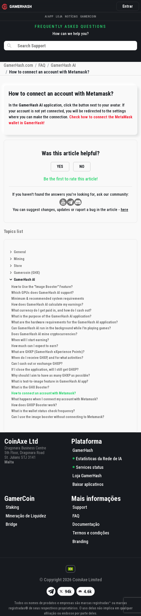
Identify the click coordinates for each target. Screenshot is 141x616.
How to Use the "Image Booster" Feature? (41, 287)
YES (60, 166)
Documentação (86, 524)
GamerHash (82, 450)
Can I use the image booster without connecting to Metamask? (57, 417)
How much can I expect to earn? (34, 346)
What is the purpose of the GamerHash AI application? (51, 316)
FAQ (75, 515)
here (124, 209)
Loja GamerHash (87, 475)
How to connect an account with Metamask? (43, 393)
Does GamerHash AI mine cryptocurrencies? (44, 334)
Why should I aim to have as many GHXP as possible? (50, 375)
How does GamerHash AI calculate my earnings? (47, 304)
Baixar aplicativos (88, 484)
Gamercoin (88, 16)
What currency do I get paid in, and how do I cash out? (51, 310)
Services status (88, 467)
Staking (12, 507)
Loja (59, 16)
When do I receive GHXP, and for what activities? (47, 358)
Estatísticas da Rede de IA (97, 458)
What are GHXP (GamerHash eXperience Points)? (47, 352)
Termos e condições (90, 532)
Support (79, 507)
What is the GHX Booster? (30, 387)
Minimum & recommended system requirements (47, 298)
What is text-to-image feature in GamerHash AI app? (49, 381)
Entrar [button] (128, 6)
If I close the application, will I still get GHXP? (44, 369)
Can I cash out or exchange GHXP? (36, 364)
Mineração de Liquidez (26, 515)
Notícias (71, 16)
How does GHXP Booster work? (34, 405)
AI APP (49, 16)
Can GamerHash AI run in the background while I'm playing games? (61, 328)
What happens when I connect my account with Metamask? (54, 399)
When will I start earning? (30, 340)
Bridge (11, 524)
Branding (80, 541)
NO (81, 166)
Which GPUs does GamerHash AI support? (42, 293)
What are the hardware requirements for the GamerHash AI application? (64, 322)
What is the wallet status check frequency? (43, 411)
